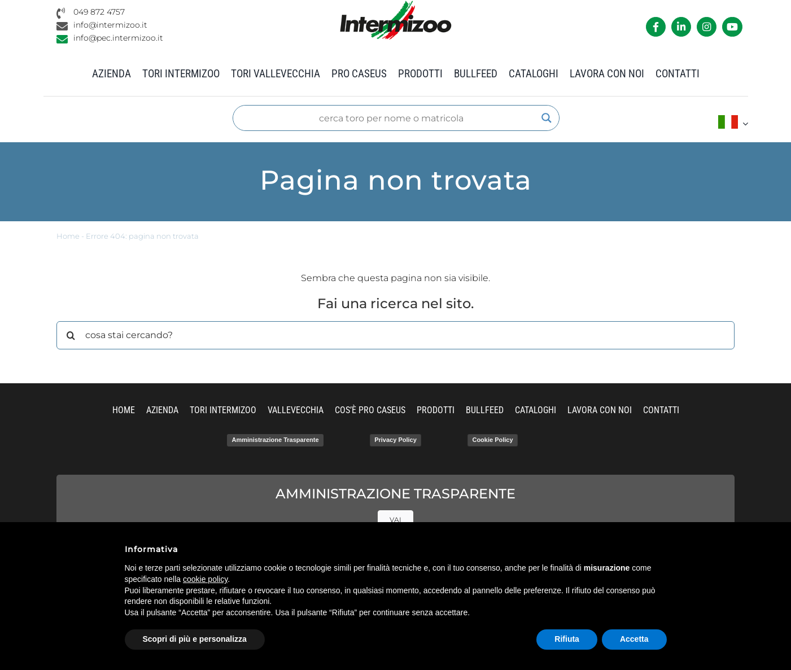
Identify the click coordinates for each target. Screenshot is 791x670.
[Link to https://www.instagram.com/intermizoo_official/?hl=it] (706, 27)
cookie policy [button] (205, 579)
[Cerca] (70, 335)
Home (68, 236)
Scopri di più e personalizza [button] (195, 638)
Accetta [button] (634, 638)
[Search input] (390, 118)
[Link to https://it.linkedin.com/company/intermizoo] (681, 27)
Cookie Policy (492, 439)
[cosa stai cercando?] (395, 335)
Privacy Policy (395, 439)
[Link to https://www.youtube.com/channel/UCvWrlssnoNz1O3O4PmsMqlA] (732, 27)
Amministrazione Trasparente (274, 439)
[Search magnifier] (546, 118)
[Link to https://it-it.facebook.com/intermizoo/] (656, 27)
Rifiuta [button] (566, 638)
